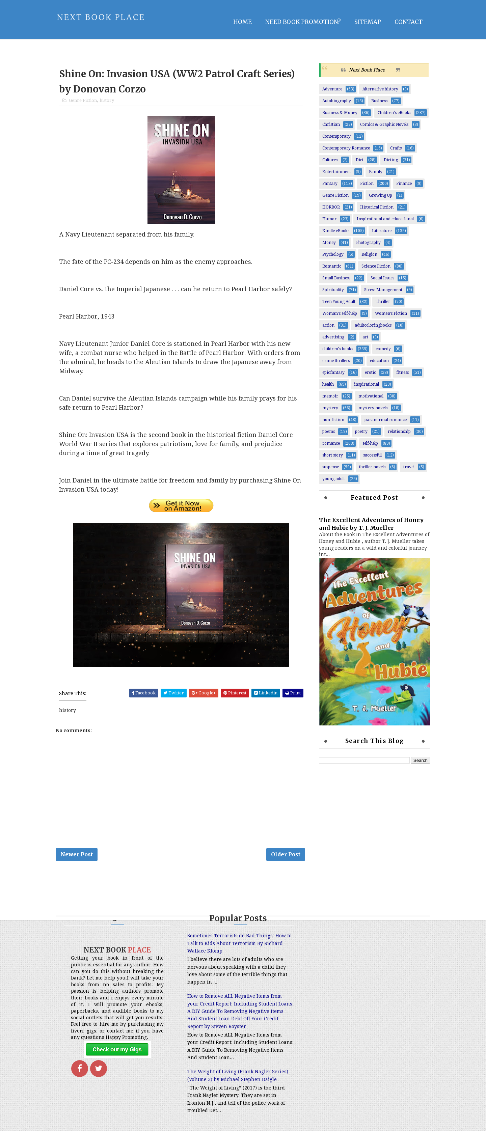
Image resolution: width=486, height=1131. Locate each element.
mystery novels (372, 408)
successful (372, 455)
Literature (382, 230)
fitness (402, 372)
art (365, 337)
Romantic (331, 266)
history (107, 100)
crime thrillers (336, 360)
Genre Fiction (83, 100)
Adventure (332, 89)
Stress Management (383, 289)
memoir (330, 396)
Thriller (383, 301)
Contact (409, 22)
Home (242, 22)
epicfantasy (333, 372)
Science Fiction (375, 266)
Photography (368, 242)
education (379, 360)
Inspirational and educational (385, 219)
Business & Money (339, 112)
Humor (329, 219)
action (328, 325)
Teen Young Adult (338, 301)
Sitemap (367, 22)
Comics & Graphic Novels (384, 124)
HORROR (331, 207)
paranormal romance (385, 419)
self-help (370, 443)
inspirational (366, 384)
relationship (399, 431)
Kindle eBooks (335, 230)
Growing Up (380, 195)
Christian (331, 124)
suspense (330, 467)
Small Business (336, 278)
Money (329, 242)
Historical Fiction (377, 207)
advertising (333, 337)
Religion (369, 254)
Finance (404, 183)
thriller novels (372, 467)
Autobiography (336, 101)
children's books (337, 349)
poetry (361, 431)
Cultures (330, 160)
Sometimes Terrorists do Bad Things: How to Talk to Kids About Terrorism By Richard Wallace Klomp (239, 943)
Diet (359, 160)
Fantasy (330, 183)
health (328, 384)
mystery (330, 408)
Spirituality (333, 289)
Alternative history (380, 89)
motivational (370, 396)
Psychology (333, 254)
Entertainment (336, 171)
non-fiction (333, 419)
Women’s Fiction (391, 313)
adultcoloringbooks (373, 325)
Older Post (285, 854)
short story (332, 455)
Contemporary (336, 136)
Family (375, 171)
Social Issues (382, 278)
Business (379, 101)
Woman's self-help (339, 313)
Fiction (367, 183)
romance (331, 443)
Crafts (396, 148)
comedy (383, 349)
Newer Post (76, 854)
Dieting (391, 160)
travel (408, 467)
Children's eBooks (394, 112)
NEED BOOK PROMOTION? (303, 22)
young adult (333, 478)
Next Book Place (367, 70)
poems (328, 431)
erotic (370, 372)
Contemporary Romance (346, 148)
